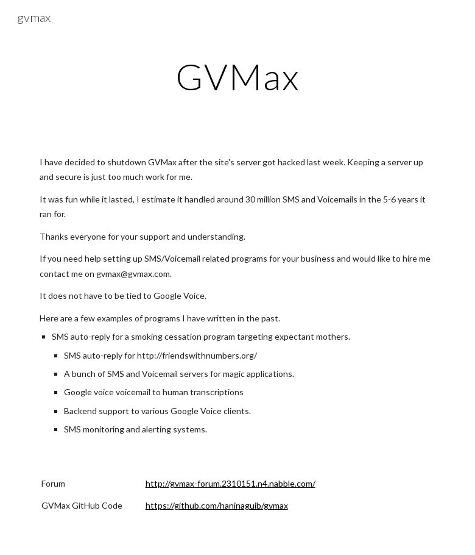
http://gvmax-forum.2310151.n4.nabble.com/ (230, 483)
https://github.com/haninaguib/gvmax (217, 505)
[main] (237, 76)
